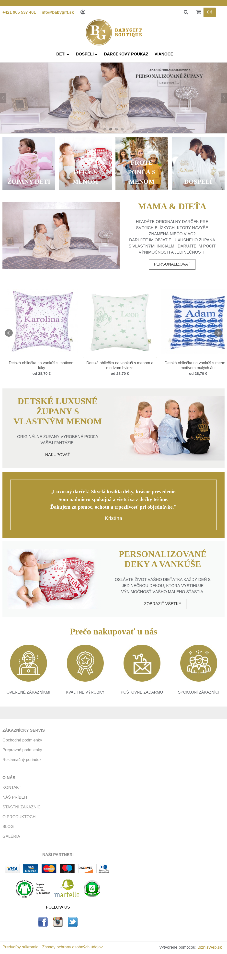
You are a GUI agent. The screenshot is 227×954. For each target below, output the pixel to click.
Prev (9, 333)
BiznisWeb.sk (210, 947)
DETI (62, 54)
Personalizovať (172, 264)
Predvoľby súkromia (20, 947)
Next (218, 333)
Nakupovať (57, 454)
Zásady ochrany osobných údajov (72, 947)
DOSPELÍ (87, 54)
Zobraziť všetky (162, 603)
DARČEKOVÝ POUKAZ (126, 54)
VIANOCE (164, 54)
